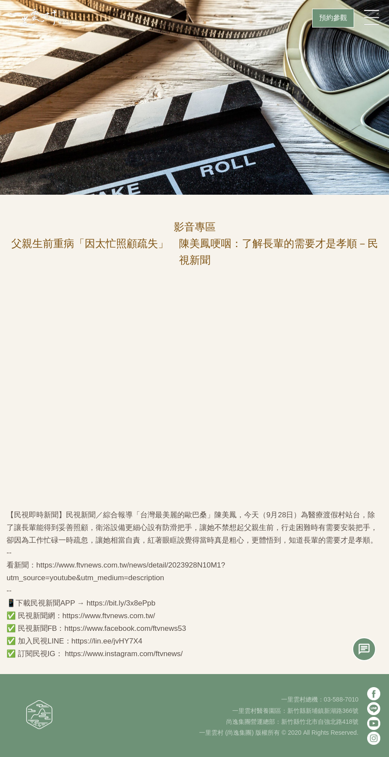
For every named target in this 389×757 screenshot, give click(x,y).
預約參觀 (333, 17)
